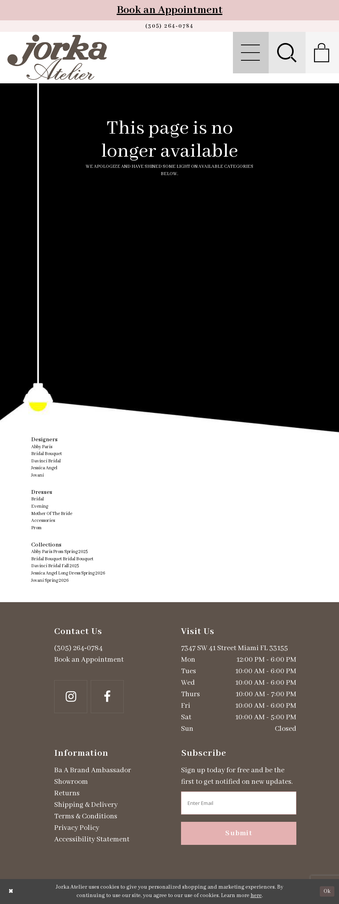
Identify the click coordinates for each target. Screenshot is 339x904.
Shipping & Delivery (86, 805)
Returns (67, 793)
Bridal (37, 499)
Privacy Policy (76, 828)
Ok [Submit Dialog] (327, 891)
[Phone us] (169, 26)
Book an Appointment (170, 10)
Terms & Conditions (85, 816)
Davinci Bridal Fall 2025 (55, 566)
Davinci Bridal (46, 461)
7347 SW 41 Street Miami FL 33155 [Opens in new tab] (234, 648)
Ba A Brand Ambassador (92, 770)
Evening (39, 506)
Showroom (71, 781)
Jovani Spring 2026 (50, 580)
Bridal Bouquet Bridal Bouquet (62, 559)
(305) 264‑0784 (78, 648)
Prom (36, 528)
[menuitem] (251, 52)
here (256, 895)
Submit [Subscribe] (238, 833)
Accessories (43, 520)
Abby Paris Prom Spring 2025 (59, 552)
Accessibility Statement (92, 839)
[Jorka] (57, 57)
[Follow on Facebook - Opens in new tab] (107, 696)
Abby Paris (41, 447)
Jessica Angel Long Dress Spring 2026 (68, 573)
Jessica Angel (44, 468)
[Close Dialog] (11, 891)
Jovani (37, 475)
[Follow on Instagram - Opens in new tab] (70, 696)
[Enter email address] (238, 803)
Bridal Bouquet (46, 454)
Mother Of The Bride (51, 514)
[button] (251, 52)
